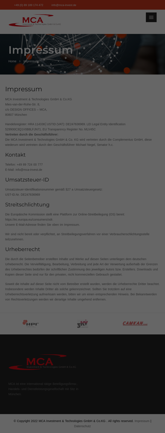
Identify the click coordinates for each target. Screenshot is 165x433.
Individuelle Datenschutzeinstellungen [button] (82, 118)
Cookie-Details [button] (63, 127)
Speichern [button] (82, 92)
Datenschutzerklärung (55, 51)
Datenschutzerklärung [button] (84, 127)
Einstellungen (36, 55)
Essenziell (36, 65)
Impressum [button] (103, 127)
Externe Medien (122, 65)
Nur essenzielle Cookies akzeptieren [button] (82, 105)
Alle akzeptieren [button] (82, 80)
